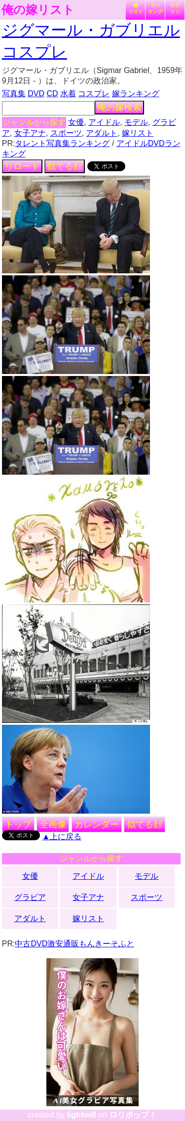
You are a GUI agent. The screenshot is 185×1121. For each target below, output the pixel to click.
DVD (36, 93)
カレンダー (96, 824)
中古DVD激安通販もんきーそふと (74, 943)
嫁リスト (135, 8)
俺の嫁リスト (37, 9)
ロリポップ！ (133, 1115)
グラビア (30, 897)
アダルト (101, 133)
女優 (76, 122)
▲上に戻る (61, 836)
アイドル (104, 122)
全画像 (52, 824)
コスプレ (94, 93)
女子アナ (30, 133)
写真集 (14, 93)
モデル (136, 122)
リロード (22, 166)
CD (52, 93)
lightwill (81, 1115)
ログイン (175, 8)
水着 (68, 93)
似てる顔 (64, 166)
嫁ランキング (135, 93)
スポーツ (66, 133)
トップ (18, 824)
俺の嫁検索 (119, 107)
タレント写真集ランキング (62, 143)
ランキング (155, 8)
